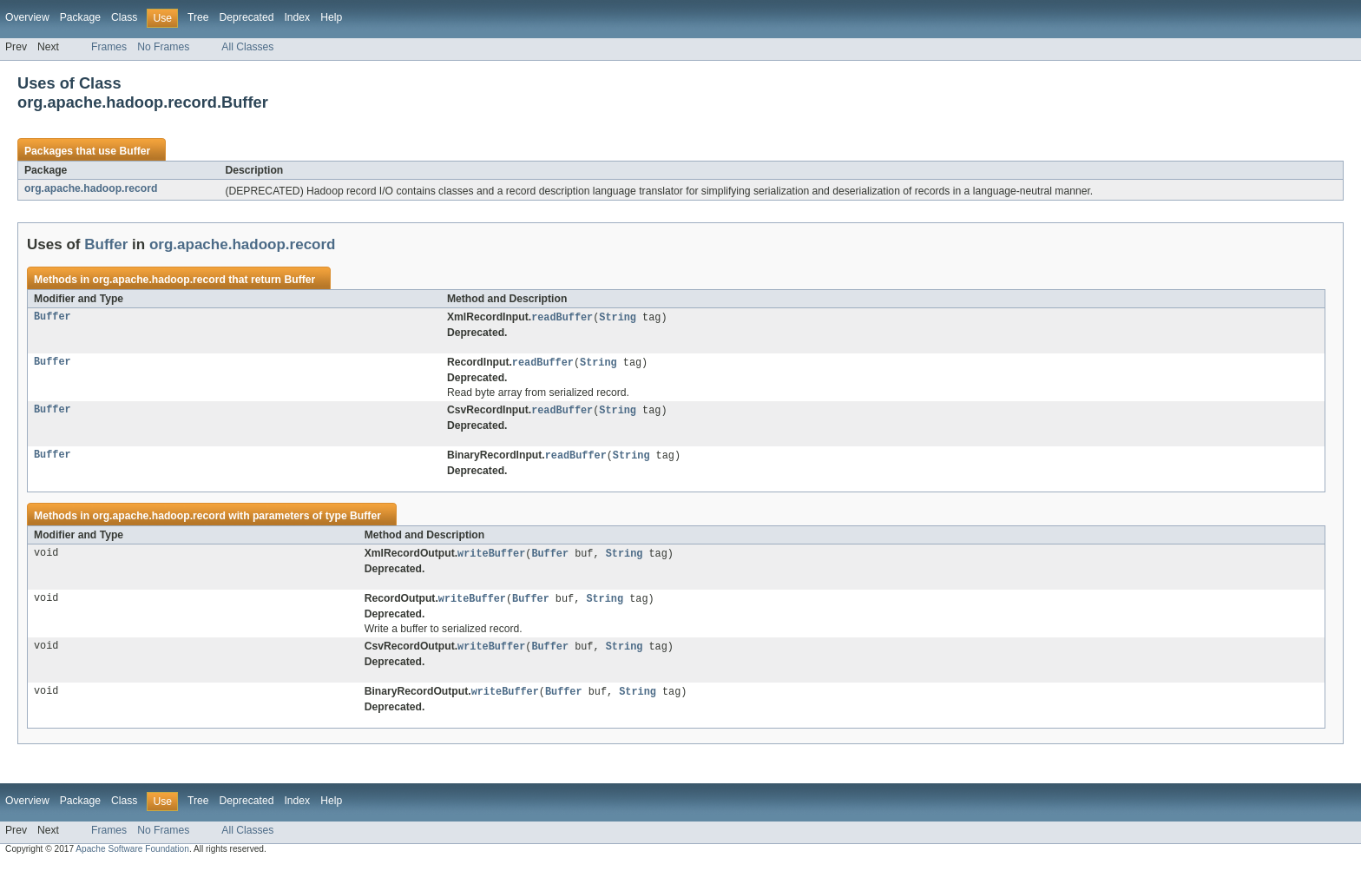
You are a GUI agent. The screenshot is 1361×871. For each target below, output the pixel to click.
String (617, 318)
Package (80, 17)
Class (124, 17)
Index (297, 17)
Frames (109, 47)
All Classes (247, 47)
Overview (27, 17)
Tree (198, 17)
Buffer (134, 151)
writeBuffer (491, 557)
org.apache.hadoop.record (90, 188)
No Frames (163, 47)
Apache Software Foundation (132, 856)
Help (331, 17)
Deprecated (247, 17)
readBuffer (562, 318)
